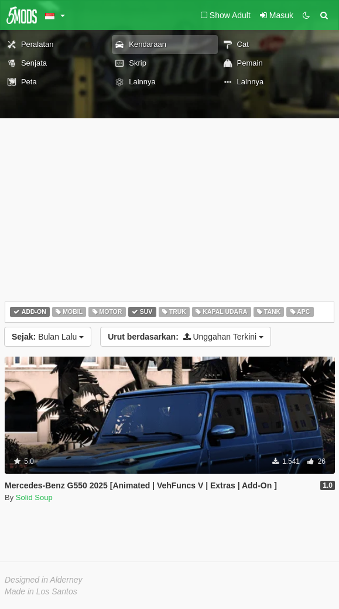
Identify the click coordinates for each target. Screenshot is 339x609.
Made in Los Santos (41, 591)
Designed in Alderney (44, 579)
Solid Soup (34, 497)
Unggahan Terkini (185, 336)
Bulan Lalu (48, 336)
